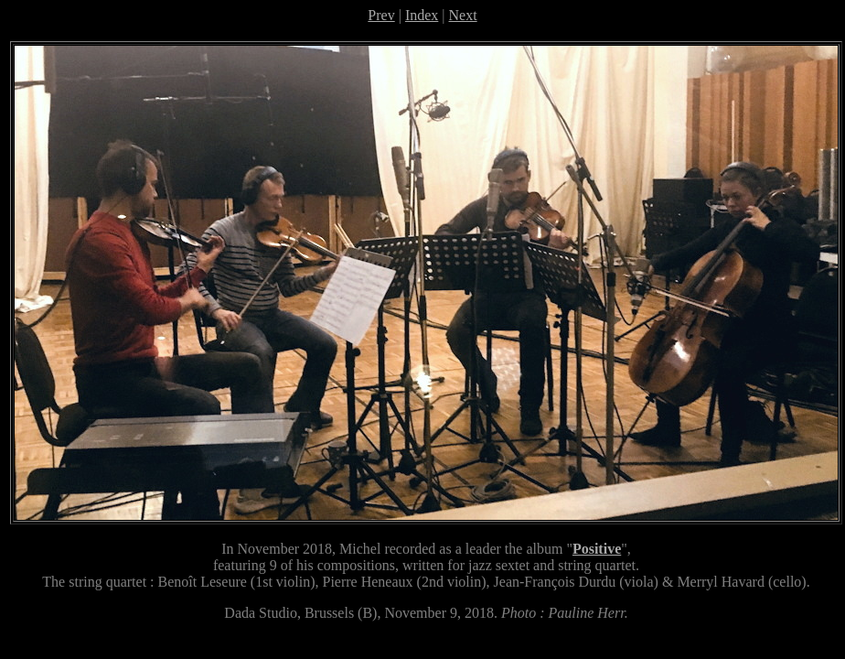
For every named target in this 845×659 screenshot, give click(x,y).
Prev (381, 15)
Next (463, 15)
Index (421, 15)
